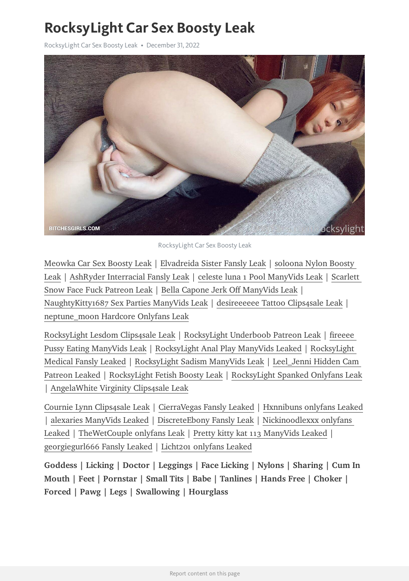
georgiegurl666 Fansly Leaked (98, 446)
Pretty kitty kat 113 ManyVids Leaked (260, 433)
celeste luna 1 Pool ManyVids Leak (260, 277)
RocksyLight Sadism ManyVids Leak (199, 361)
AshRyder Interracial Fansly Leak (129, 277)
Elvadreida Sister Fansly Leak (213, 263)
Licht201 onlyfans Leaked (206, 446)
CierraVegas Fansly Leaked (206, 407)
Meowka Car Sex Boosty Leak (98, 263)
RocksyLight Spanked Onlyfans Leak (296, 375)
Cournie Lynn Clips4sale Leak (97, 407)
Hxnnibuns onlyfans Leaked (313, 407)
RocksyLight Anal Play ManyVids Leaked (228, 348)
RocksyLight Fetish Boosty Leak (166, 375)
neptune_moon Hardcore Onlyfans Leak (116, 316)
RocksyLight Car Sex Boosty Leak (91, 45)
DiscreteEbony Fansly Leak (206, 420)
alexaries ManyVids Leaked (100, 420)
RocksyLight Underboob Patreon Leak (252, 335)
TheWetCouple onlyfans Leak (132, 433)
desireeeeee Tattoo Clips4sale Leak (280, 303)
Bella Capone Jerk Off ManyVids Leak (229, 290)
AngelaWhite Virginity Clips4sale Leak (119, 388)
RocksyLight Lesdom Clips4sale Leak (109, 335)
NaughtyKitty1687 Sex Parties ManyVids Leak (126, 303)
